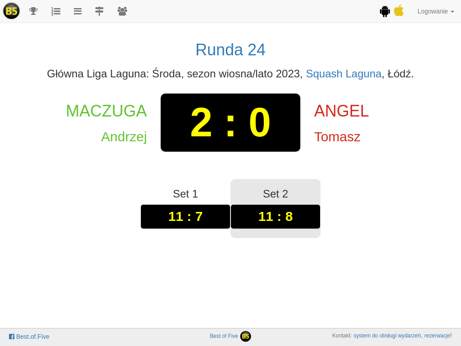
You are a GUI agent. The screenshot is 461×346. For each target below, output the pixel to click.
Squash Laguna (343, 73)
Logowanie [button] (435, 11)
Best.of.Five (29, 336)
